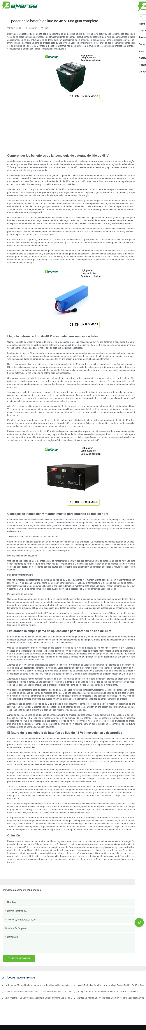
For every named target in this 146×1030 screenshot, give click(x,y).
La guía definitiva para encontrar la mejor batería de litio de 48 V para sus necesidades (110, 985)
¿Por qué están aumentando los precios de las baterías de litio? (107, 991)
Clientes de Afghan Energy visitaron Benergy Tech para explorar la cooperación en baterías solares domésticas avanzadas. (110, 998)
